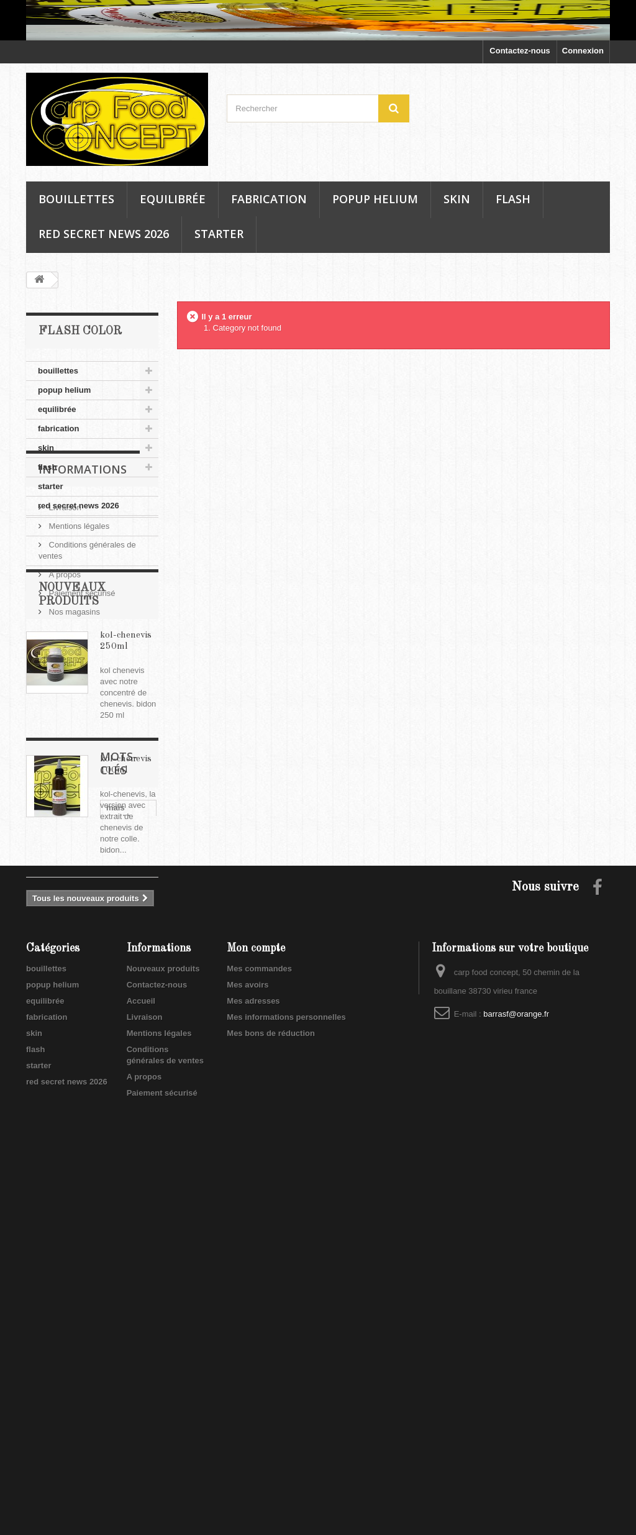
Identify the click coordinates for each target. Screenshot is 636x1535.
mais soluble (56, 1131)
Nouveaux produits (163, 1332)
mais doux (52, 1168)
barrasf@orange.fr (516, 1377)
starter (218, 233)
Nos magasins (73, 690)
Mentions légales (78, 605)
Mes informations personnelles (286, 1380)
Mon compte (256, 1311)
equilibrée (173, 198)
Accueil (141, 1364)
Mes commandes (259, 1332)
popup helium (375, 198)
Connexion (583, 50)
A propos (64, 653)
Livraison (64, 586)
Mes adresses (253, 1364)
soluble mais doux (67, 1150)
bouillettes (76, 198)
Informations (83, 553)
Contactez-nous (519, 50)
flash (513, 198)
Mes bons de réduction (271, 1396)
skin (456, 198)
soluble (100, 1168)
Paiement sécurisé (81, 672)
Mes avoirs (247, 1348)
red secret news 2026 (104, 233)
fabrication (269, 198)
